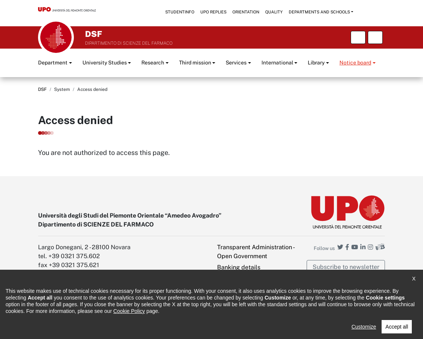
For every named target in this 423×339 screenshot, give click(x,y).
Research (152, 63)
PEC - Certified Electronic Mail (251, 294)
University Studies (104, 63)
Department (53, 63)
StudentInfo (179, 12)
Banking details (238, 267)
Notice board (355, 63)
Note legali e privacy (125, 328)
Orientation (245, 12)
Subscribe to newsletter (346, 266)
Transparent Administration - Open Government (255, 252)
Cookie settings (238, 309)
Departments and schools (319, 12)
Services (236, 63)
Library (316, 63)
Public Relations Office (227, 328)
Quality (274, 12)
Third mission (195, 63)
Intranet (228, 278)
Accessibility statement (64, 328)
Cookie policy (175, 328)
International (277, 63)
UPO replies (213, 12)
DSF (42, 89)
